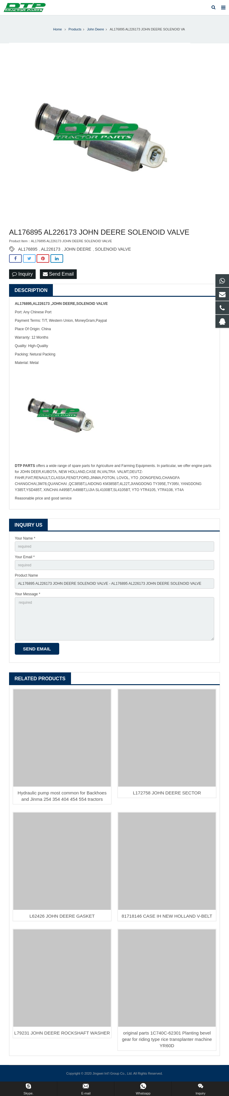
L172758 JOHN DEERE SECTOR (167, 792)
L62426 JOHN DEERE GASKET (62, 916)
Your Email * (25, 557)
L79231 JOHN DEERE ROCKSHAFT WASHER (62, 1032)
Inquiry (22, 274)
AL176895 (27, 249)
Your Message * (27, 594)
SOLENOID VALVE (113, 249)
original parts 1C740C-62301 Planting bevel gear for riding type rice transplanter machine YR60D (167, 1039)
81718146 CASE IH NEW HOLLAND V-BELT (167, 916)
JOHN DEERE (77, 249)
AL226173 (50, 249)
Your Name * (25, 538)
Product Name (26, 575)
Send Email (58, 274)
